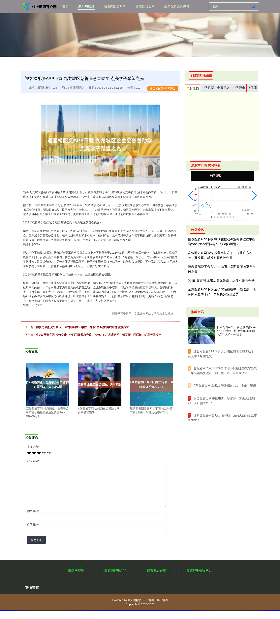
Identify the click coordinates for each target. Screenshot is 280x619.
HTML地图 (161, 600)
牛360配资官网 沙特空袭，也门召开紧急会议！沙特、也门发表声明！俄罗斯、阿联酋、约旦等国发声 (98, 334)
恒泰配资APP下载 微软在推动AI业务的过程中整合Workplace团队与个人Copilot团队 (237, 331)
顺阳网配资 (86, 6)
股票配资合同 (145, 6)
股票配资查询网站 (177, 6)
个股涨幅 (192, 88)
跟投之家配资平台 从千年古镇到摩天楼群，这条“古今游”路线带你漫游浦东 (82, 327)
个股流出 (239, 87)
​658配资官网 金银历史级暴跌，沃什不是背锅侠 (225, 385)
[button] (190, 195)
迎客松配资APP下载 (162, 88)
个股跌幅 (208, 87)
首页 (65, 6)
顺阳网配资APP (115, 6)
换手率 (252, 87)
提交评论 (36, 540)
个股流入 (223, 87)
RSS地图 (148, 600)
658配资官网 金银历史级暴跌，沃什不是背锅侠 (221, 280)
